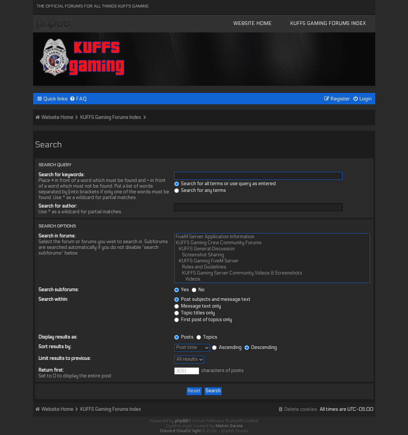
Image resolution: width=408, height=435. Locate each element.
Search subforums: (58, 290)
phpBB (181, 420)
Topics (206, 337)
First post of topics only (203, 320)
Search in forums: (57, 236)
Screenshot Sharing (272, 255)
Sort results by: (54, 347)
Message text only (197, 306)
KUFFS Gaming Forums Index (328, 23)
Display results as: (57, 337)
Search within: (53, 299)
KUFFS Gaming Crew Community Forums (272, 243)
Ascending (227, 347)
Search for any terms (200, 190)
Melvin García (229, 425)
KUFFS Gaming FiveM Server (272, 261)
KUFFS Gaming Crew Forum (54, 24)
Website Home (252, 23)
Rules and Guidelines (272, 267)
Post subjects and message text (212, 299)
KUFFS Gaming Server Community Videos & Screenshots (272, 273)
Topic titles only (194, 313)
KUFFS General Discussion (272, 249)
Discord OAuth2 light (180, 430)
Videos (272, 279)
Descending (260, 347)
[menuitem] (78, 98)
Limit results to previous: (64, 358)
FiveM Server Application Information (272, 237)
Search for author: (57, 206)
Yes (181, 290)
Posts (183, 337)
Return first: (51, 370)
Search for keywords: (61, 175)
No (198, 290)
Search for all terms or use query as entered (225, 184)
